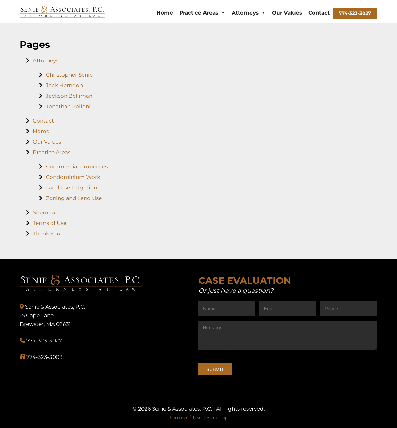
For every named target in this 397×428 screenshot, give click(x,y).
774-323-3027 (355, 13)
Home (164, 13)
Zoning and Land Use (74, 198)
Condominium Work (73, 177)
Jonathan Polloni (68, 106)
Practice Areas (202, 13)
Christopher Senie (69, 75)
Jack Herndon (64, 85)
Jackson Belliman (69, 96)
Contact (319, 13)
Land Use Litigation (71, 188)
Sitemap (44, 212)
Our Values (287, 13)
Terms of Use (49, 223)
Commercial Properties (77, 166)
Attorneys (249, 13)
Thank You (46, 233)
